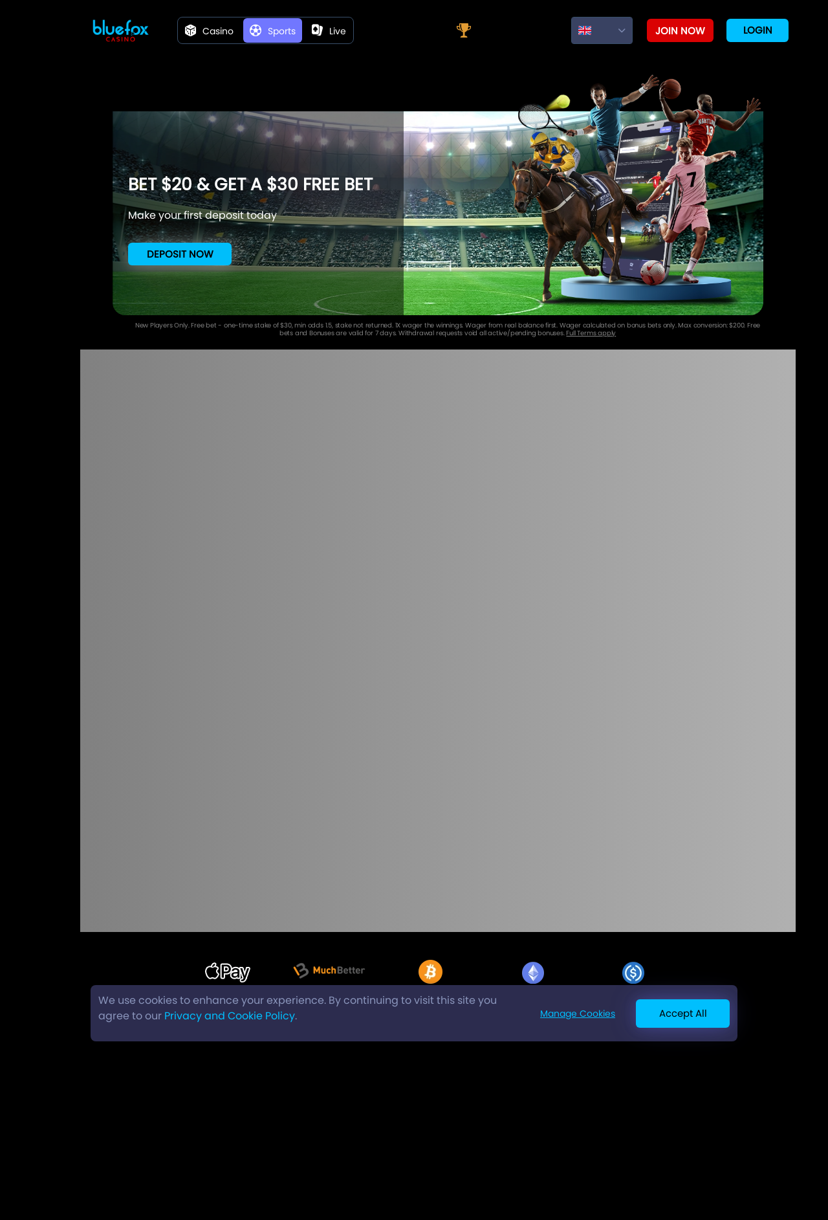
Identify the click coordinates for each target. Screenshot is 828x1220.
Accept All (683, 1013)
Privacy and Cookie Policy (229, 1015)
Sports (273, 31)
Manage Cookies (577, 1013)
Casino (209, 31)
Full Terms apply (591, 333)
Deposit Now (180, 254)
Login (757, 30)
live (329, 31)
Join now (680, 31)
